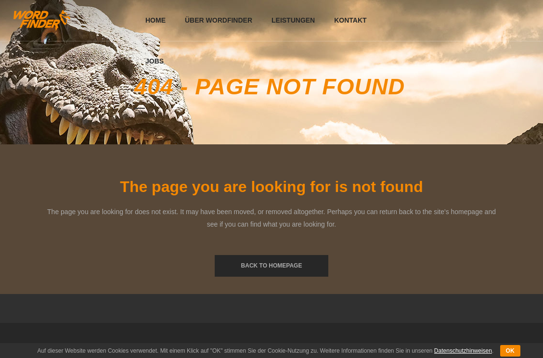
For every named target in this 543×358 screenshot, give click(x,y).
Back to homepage (271, 265)
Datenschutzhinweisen (463, 350)
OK (510, 350)
